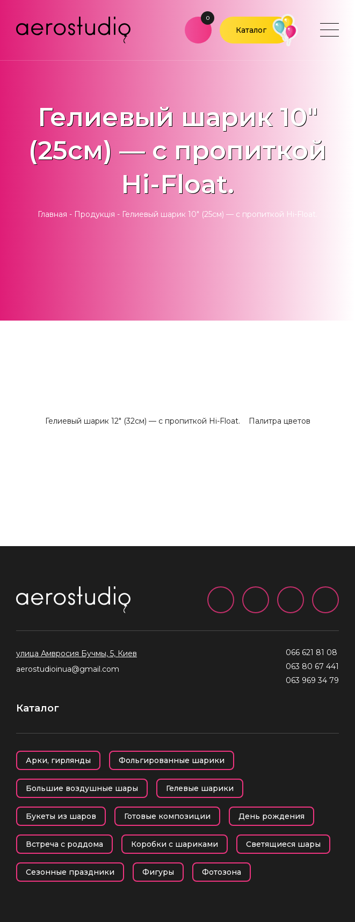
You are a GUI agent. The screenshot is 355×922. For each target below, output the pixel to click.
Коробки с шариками (174, 844)
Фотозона (221, 872)
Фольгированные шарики (171, 760)
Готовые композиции (167, 816)
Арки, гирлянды (58, 760)
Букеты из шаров (61, 816)
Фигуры (158, 872)
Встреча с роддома (64, 844)
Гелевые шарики (200, 788)
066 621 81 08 (311, 652)
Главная (52, 214)
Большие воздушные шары (82, 788)
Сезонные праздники (70, 872)
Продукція (94, 214)
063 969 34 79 (312, 680)
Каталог (251, 30)
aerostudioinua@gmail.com (67, 669)
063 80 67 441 (312, 666)
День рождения (271, 816)
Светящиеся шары (283, 844)
